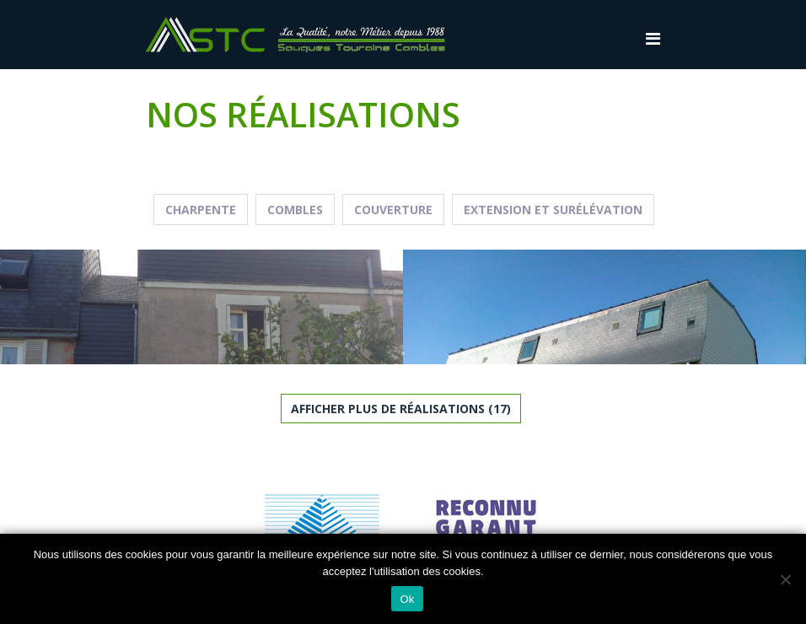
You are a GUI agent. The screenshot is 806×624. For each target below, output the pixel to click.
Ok (407, 599)
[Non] (784, 579)
